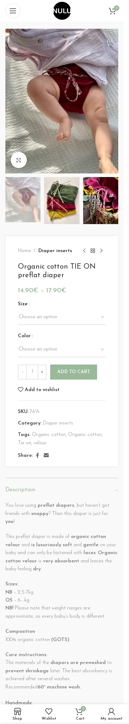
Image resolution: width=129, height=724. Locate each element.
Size (23, 304)
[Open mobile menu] (13, 11)
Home (24, 251)
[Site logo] (62, 10)
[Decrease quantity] (22, 372)
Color (24, 336)
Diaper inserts (55, 251)
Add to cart (73, 372)
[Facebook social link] (37, 456)
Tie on (24, 443)
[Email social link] (46, 456)
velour (40, 443)
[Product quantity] (32, 372)
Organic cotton (49, 435)
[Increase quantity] (42, 372)
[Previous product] (84, 251)
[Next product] (101, 251)
